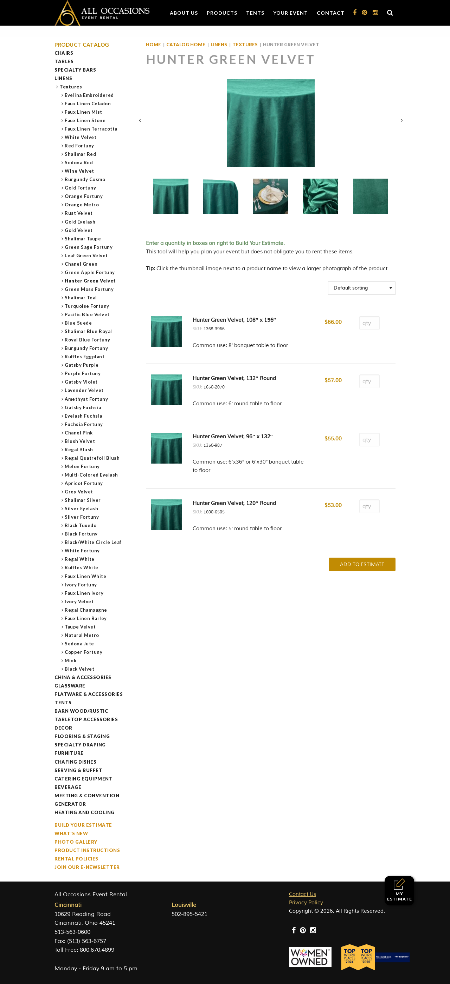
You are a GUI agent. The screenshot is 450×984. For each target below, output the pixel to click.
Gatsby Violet (81, 382)
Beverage (67, 787)
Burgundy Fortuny (86, 348)
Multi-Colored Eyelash (91, 475)
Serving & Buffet (78, 770)
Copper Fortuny (83, 652)
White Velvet (80, 137)
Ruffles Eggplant (84, 356)
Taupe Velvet (80, 627)
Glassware (69, 686)
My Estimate (399, 889)
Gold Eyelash (80, 222)
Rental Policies (76, 859)
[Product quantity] (369, 323)
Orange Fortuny (84, 196)
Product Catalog (81, 44)
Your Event (290, 13)
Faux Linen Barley (86, 618)
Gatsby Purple (82, 365)
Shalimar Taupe (83, 238)
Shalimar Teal (81, 297)
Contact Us (302, 894)
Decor (63, 728)
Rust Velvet (79, 213)
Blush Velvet (80, 441)
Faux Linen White (85, 576)
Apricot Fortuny (84, 483)
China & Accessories (82, 677)
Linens (63, 78)
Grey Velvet (79, 491)
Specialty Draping (80, 744)
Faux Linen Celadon (88, 103)
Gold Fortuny (80, 188)
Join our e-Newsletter (87, 867)
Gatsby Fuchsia (83, 407)
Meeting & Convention (86, 795)
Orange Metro (82, 204)
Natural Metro (82, 635)
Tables (63, 61)
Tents (255, 13)
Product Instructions (87, 850)
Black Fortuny (81, 534)
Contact (331, 13)
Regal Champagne (86, 610)
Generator (70, 804)
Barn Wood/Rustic (81, 711)
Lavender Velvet (84, 390)
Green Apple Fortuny (90, 272)
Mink (70, 660)
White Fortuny (82, 550)
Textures (71, 86)
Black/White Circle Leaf (93, 542)
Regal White (80, 559)
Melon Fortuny (82, 466)
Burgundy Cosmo (85, 179)
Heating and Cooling (84, 812)
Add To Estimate (362, 564)
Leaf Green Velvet (86, 255)
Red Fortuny (79, 145)
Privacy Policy (306, 902)
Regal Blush (79, 449)
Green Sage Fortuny (88, 247)
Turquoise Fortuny (87, 306)
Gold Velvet (79, 230)
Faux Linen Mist (83, 112)
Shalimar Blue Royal (88, 331)
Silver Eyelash (81, 508)
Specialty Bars (75, 70)
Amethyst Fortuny (86, 399)
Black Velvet (79, 669)
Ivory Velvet (79, 601)
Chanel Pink (79, 433)
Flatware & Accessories (88, 694)
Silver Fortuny (82, 517)
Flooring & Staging (82, 736)
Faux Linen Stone (85, 120)
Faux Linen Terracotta (91, 129)
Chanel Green (81, 264)
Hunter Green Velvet (90, 281)
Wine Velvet (79, 171)
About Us (184, 13)
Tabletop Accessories (86, 719)
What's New (71, 833)
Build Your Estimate (83, 825)
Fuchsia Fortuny (84, 424)
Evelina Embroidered (89, 95)
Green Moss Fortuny (89, 289)
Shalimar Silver (83, 500)
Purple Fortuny (83, 373)
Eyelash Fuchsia (83, 416)
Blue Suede (78, 323)
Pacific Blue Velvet (87, 314)
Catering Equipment (83, 779)
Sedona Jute (79, 643)
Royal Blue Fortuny (87, 340)
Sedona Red (79, 162)
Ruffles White (81, 567)
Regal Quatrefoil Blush (92, 458)
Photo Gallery (75, 842)
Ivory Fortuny (81, 584)
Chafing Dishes (75, 762)
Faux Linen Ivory (84, 593)
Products (222, 13)
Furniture (69, 753)
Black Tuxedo (80, 525)
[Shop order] (362, 288)
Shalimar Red (80, 154)
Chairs (63, 53)
